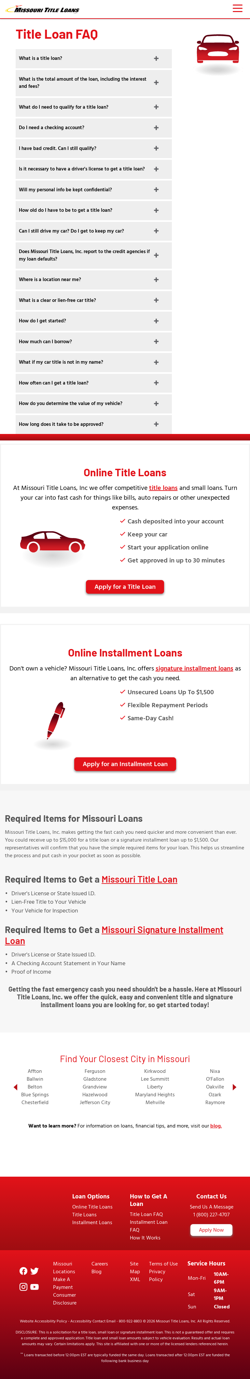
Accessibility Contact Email (93, 1321)
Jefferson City (95, 1102)
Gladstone (94, 1079)
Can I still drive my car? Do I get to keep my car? (71, 231)
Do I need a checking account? (51, 128)
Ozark (215, 1094)
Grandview (95, 1087)
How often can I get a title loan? (54, 383)
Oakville (215, 1087)
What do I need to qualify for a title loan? (63, 107)
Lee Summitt (155, 1079)
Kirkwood (155, 1071)
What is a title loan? (40, 58)
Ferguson (95, 1071)
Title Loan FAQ (146, 1214)
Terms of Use (163, 1264)
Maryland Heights (155, 1094)
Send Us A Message (211, 1207)
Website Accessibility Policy (43, 1321)
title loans (163, 488)
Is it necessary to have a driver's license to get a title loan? (82, 169)
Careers (99, 1264)
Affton (35, 1071)
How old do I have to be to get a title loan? (65, 210)
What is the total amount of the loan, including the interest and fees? (82, 83)
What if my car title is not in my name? (61, 362)
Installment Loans (92, 1222)
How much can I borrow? (45, 342)
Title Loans (84, 1214)
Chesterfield (35, 1102)
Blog (96, 1271)
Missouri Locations (64, 1268)
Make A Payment (63, 1283)
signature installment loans (194, 668)
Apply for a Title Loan (125, 587)
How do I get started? (42, 321)
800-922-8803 (130, 1321)
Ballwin (35, 1079)
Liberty (155, 1087)
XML (135, 1279)
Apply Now (211, 1230)
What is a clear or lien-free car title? (57, 300)
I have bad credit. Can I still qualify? (57, 148)
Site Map (135, 1268)
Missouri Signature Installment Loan (114, 935)
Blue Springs (35, 1094)
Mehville (155, 1102)
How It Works (145, 1238)
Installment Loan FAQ (149, 1226)
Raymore (215, 1102)
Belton (35, 1087)
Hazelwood (94, 1094)
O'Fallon (215, 1079)
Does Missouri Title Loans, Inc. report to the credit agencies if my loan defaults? (84, 255)
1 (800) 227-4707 (211, 1215)
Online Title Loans (92, 1207)
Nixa (215, 1071)
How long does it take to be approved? (61, 424)
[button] (15, 1087)
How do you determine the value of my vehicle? (70, 403)
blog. (216, 1126)
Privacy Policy (157, 1275)
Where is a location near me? (50, 280)
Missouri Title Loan (139, 879)
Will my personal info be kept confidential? (65, 190)
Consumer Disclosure (64, 1299)
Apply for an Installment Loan (125, 764)
